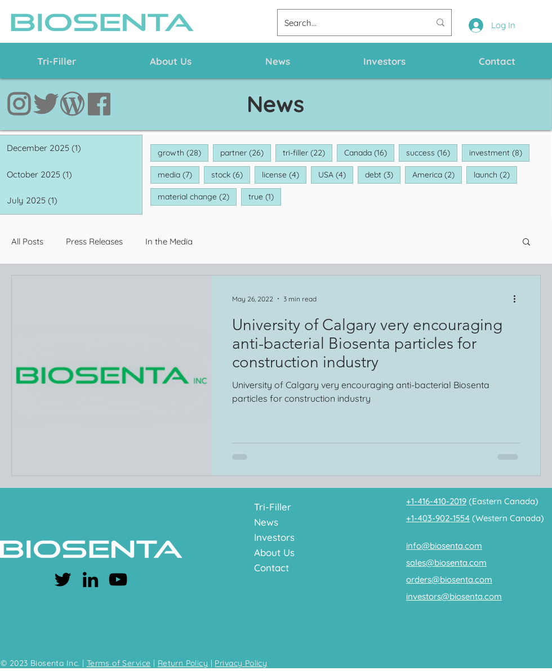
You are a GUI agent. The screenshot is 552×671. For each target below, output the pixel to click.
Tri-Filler (272, 507)
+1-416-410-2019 (436, 501)
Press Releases (94, 241)
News (266, 522)
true (264, 196)
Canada (369, 152)
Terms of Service (119, 663)
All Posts (27, 241)
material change (197, 196)
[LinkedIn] (90, 579)
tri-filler (307, 152)
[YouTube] (118, 579)
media (178, 174)
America (437, 174)
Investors (274, 537)
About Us (274, 552)
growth (183, 152)
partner (245, 152)
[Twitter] (63, 579)
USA (335, 174)
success (431, 152)
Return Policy (183, 663)
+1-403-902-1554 (438, 518)
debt (382, 174)
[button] (526, 242)
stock (230, 174)
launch (495, 174)
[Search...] (348, 22)
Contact (271, 568)
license (284, 174)
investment (499, 152)
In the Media (169, 241)
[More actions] (518, 298)
